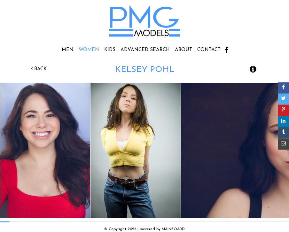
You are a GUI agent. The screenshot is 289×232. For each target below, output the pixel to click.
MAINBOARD (173, 229)
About (183, 50)
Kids (109, 50)
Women (89, 50)
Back (39, 69)
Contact (209, 50)
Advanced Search (145, 50)
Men (68, 50)
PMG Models (144, 23)
